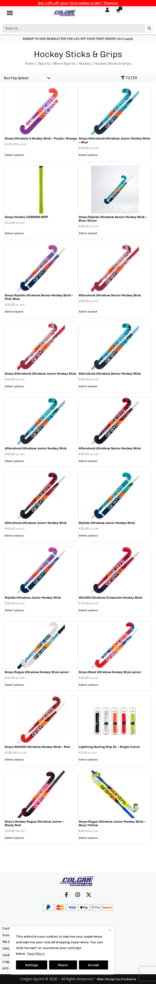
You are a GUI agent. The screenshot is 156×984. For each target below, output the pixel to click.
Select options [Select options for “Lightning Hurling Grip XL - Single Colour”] (88, 759)
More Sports (64, 63)
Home (30, 63)
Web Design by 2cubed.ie (116, 979)
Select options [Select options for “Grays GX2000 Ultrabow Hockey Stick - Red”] (14, 759)
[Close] (109, 930)
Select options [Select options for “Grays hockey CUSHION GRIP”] (14, 233)
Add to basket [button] (88, 233)
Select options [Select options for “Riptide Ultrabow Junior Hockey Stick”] (88, 535)
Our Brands (89, 935)
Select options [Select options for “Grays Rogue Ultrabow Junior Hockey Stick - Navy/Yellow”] (88, 837)
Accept (93, 965)
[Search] (149, 28)
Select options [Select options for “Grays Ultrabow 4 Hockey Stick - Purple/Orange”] (14, 155)
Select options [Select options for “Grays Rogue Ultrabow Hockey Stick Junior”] (14, 684)
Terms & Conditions (95, 962)
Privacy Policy (91, 955)
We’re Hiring (90, 968)
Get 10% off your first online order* (70, 3)
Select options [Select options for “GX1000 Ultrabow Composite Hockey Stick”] (88, 610)
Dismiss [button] (111, 3)
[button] (10, 13)
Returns (87, 948)
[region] (62, 950)
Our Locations (91, 942)
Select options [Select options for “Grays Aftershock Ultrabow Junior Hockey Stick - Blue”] (88, 155)
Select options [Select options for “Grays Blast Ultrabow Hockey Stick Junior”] (88, 684)
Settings (31, 965)
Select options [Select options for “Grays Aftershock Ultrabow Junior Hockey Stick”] (14, 386)
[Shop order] (26, 78)
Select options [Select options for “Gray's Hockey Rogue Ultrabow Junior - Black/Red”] (14, 837)
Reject (63, 965)
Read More (36, 954)
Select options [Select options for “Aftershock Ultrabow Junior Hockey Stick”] (14, 461)
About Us (87, 928)
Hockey (85, 63)
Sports (44, 63)
